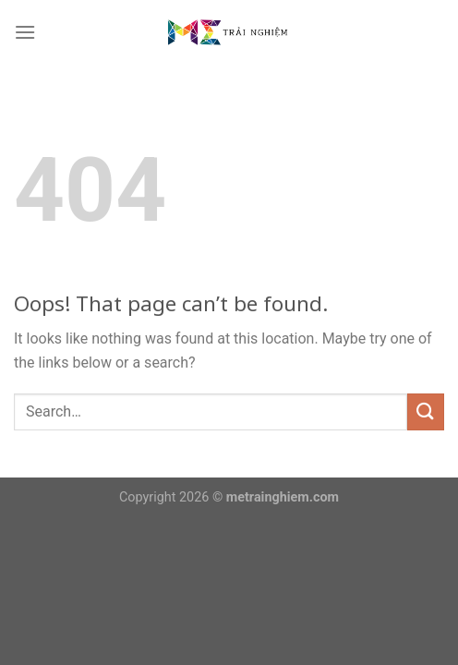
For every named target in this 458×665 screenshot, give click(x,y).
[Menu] (25, 31)
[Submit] (425, 411)
